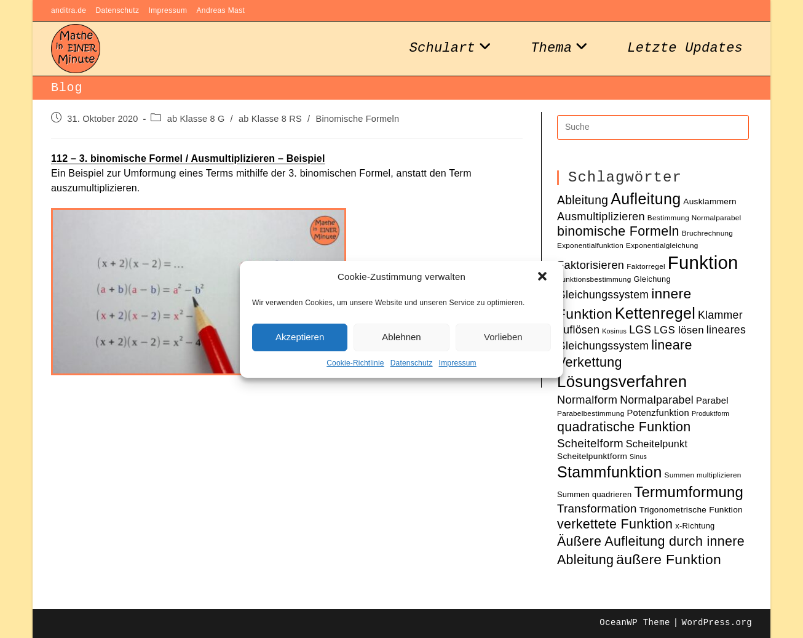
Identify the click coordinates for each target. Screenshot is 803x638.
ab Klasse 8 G (196, 119)
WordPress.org (717, 623)
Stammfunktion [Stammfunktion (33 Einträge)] (609, 471)
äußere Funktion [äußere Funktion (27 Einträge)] (668, 559)
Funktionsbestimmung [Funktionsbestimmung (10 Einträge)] (594, 279)
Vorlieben (503, 337)
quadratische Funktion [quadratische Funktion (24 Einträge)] (624, 427)
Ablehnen (401, 337)
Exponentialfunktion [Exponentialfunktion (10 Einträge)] (590, 245)
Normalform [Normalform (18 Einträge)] (587, 399)
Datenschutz (411, 363)
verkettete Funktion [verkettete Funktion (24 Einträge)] (615, 524)
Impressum (458, 363)
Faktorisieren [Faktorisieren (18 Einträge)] (590, 264)
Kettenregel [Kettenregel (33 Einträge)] (655, 313)
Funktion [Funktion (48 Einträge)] (703, 262)
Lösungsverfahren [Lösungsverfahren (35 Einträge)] (622, 381)
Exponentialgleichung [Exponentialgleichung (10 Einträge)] (662, 245)
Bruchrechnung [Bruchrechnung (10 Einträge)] (708, 233)
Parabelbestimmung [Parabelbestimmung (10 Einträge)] (590, 413)
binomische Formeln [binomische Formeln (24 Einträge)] (618, 231)
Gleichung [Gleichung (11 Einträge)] (651, 279)
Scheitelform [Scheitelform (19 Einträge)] (590, 443)
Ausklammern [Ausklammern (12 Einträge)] (710, 201)
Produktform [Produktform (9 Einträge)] (710, 413)
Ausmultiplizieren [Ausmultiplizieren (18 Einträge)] (601, 216)
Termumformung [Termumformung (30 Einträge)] (688, 492)
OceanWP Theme (634, 623)
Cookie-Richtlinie (355, 363)
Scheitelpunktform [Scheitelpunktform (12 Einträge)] (592, 456)
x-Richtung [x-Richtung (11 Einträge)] (694, 525)
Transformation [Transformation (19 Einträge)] (597, 508)
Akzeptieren (299, 337)
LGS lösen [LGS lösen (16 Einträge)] (679, 330)
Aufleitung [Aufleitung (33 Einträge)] (646, 198)
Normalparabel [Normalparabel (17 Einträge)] (657, 400)
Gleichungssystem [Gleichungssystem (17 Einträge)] (603, 295)
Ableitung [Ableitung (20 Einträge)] (582, 200)
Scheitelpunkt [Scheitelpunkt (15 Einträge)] (656, 443)
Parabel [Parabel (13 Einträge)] (712, 400)
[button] (543, 277)
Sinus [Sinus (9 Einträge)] (638, 456)
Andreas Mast (220, 10)
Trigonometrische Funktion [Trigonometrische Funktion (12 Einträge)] (691, 509)
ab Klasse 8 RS (270, 119)
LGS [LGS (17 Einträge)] (640, 330)
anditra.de (68, 10)
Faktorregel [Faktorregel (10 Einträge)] (646, 266)
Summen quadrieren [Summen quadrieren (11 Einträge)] (594, 494)
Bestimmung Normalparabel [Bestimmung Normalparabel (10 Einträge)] (694, 217)
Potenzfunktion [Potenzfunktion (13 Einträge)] (658, 413)
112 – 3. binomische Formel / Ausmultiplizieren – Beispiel (188, 158)
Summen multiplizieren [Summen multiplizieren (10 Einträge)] (703, 475)
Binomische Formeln (358, 119)
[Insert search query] (653, 127)
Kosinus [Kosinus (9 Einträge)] (614, 331)
